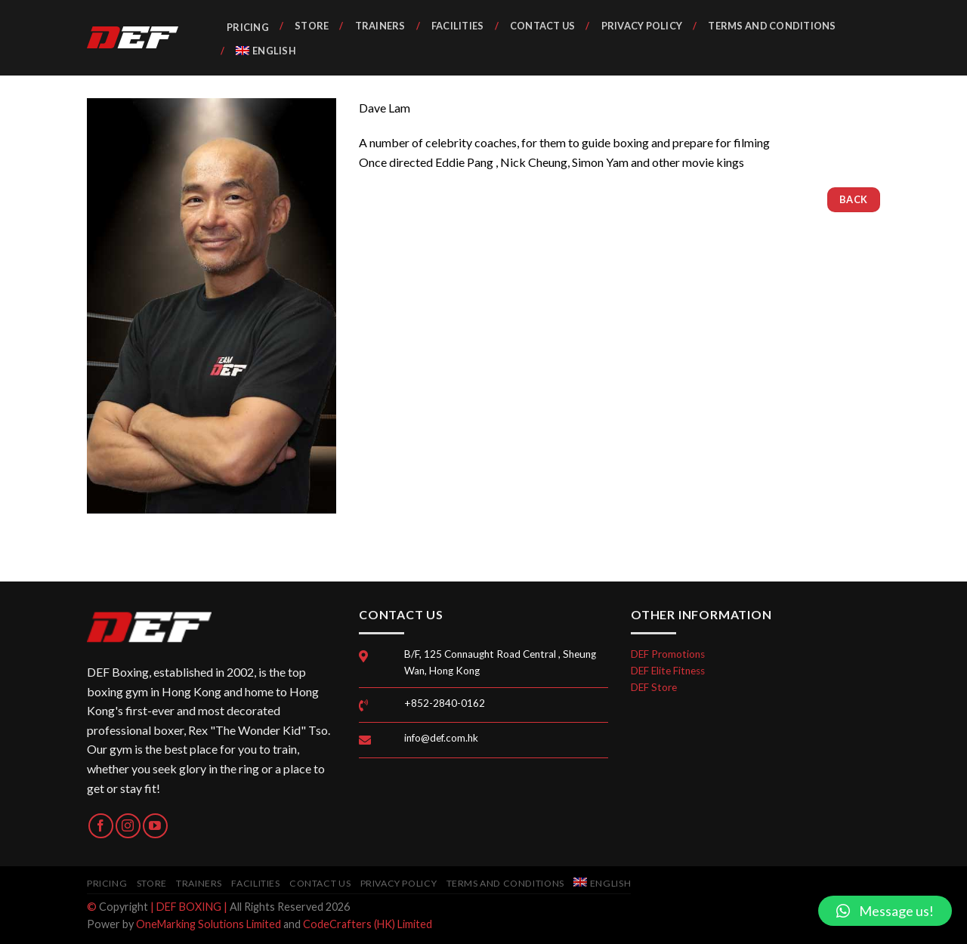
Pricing (248, 27)
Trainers (380, 26)
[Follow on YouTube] (155, 825)
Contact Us (543, 26)
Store (312, 26)
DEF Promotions (668, 654)
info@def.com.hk (441, 738)
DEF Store (654, 687)
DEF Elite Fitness (668, 671)
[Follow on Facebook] (100, 825)
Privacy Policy (642, 26)
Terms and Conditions (772, 26)
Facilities (457, 26)
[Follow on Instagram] (128, 825)
